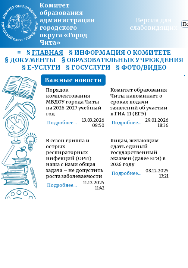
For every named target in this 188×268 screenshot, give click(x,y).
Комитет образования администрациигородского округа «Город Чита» (67, 23)
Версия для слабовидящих (154, 23)
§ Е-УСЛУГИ (41, 67)
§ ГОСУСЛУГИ (88, 67)
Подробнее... (62, 122)
